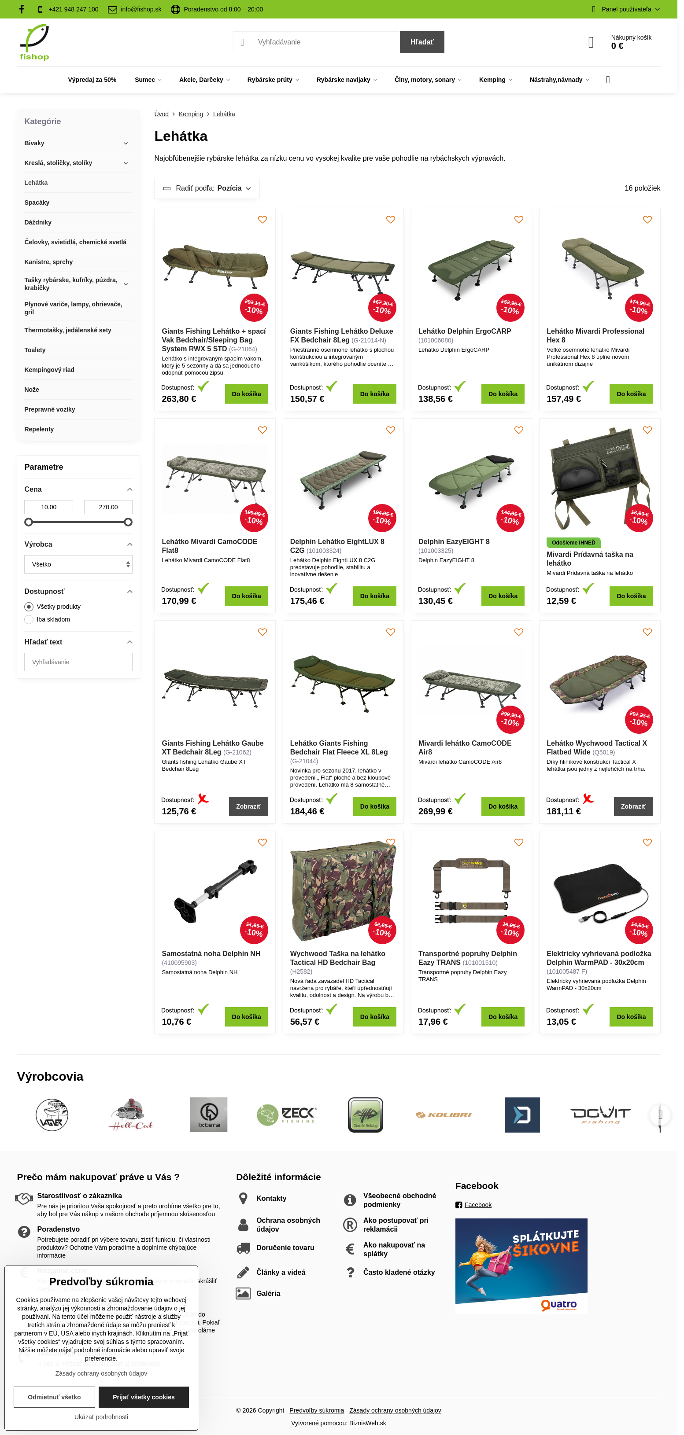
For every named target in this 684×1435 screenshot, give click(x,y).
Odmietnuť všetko (54, 1397)
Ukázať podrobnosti (101, 1416)
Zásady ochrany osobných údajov (395, 1410)
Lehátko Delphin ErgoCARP (464, 331)
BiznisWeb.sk (367, 1423)
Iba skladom (47, 619)
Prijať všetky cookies (144, 1397)
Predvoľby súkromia (316, 1410)
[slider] (28, 522)
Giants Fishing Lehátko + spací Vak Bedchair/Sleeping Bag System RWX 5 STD (214, 340)
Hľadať (422, 42)
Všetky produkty (52, 606)
